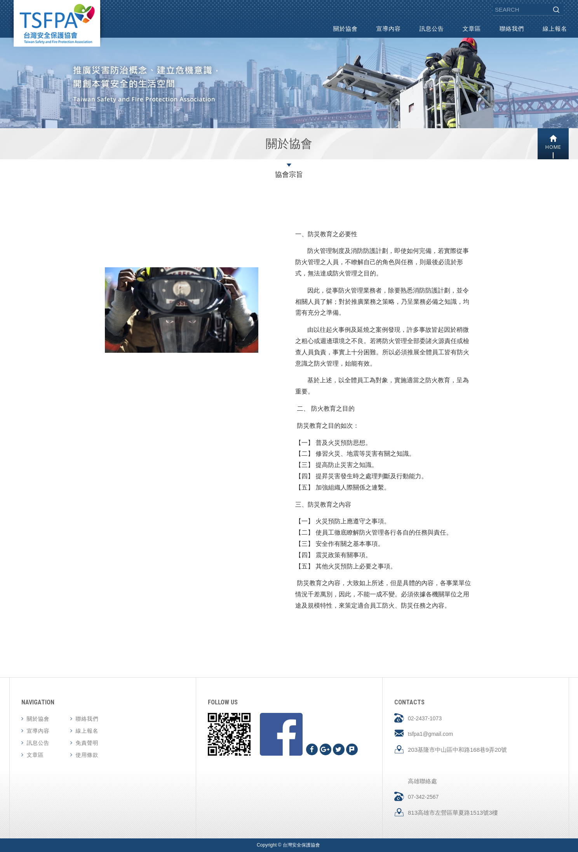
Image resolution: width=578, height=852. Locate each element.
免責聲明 (87, 743)
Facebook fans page (281, 734)
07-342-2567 (423, 797)
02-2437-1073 (425, 718)
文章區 (472, 28)
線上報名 (555, 28)
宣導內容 (388, 28)
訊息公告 (432, 28)
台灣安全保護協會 (56, 23)
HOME (553, 142)
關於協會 (345, 28)
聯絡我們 (512, 28)
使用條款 (87, 755)
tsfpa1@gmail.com (430, 734)
